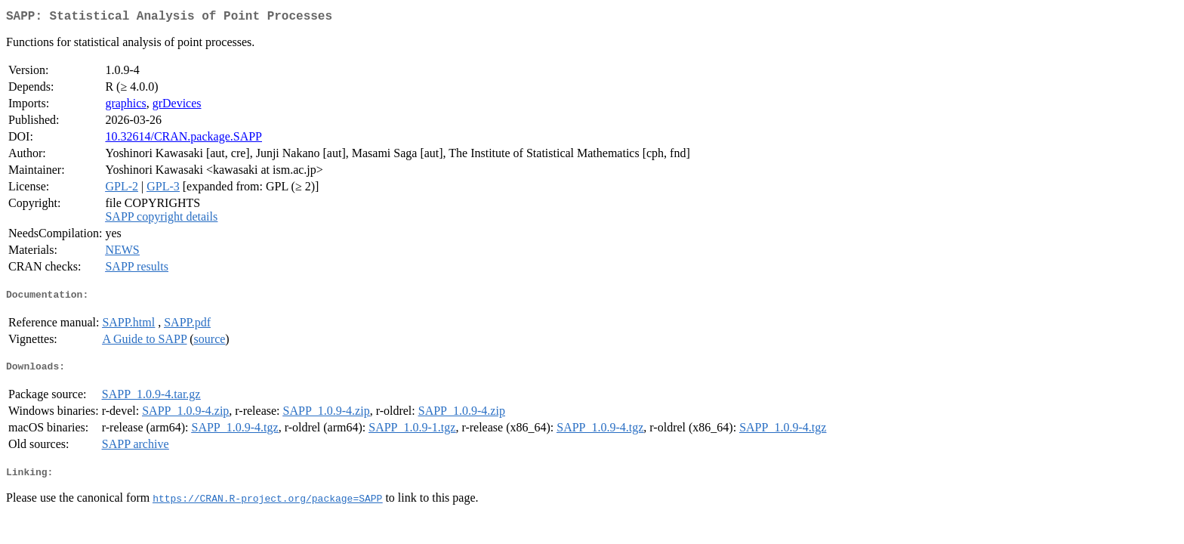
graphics (125, 106)
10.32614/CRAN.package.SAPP (183, 139)
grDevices (177, 106)
